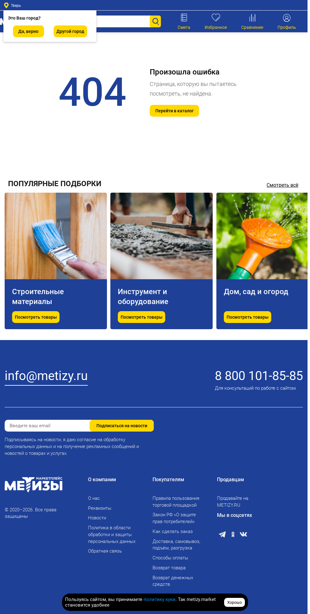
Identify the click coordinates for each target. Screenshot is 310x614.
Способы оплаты (170, 558)
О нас (94, 498)
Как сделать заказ (173, 531)
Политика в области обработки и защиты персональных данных (111, 534)
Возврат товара (169, 568)
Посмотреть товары (36, 317)
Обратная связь (105, 551)
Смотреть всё (282, 185)
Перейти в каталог (174, 110)
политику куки (159, 599)
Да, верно (28, 31)
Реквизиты (99, 508)
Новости (97, 518)
